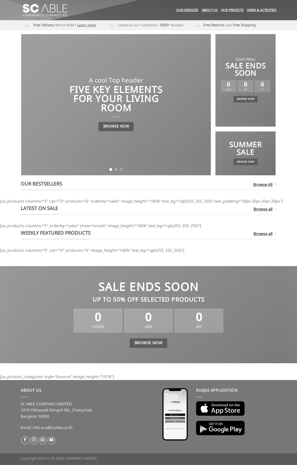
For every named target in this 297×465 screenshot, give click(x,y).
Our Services (187, 10)
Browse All (264, 185)
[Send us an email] (43, 440)
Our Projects (232, 10)
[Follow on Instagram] (34, 440)
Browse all (264, 209)
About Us (210, 10)
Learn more (86, 25)
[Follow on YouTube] (51, 440)
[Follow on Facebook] (25, 440)
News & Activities (261, 10)
